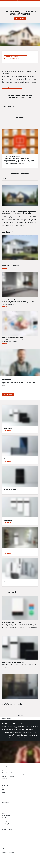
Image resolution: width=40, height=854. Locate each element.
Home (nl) (4, 718)
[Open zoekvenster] (35, 4)
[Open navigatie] (38, 4)
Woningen (9, 718)
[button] (20, 715)
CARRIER (12, 852)
